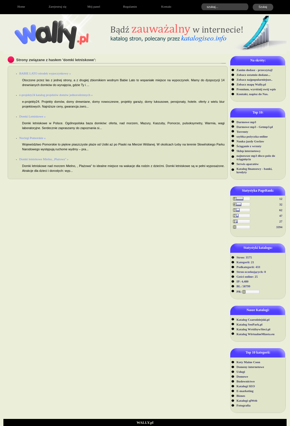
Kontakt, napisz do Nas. (252, 94)
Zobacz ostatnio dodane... (253, 74)
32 (280, 204)
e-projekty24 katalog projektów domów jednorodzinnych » (56, 95)
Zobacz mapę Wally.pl (251, 84)
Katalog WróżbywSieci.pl (253, 329)
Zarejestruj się (58, 6)
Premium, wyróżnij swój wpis (256, 89)
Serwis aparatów (247, 164)
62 (280, 210)
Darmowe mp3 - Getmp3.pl (254, 127)
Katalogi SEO (245, 386)
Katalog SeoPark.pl (249, 324)
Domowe (242, 376)
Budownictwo (245, 381)
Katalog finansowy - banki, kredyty (254, 170)
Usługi (240, 371)
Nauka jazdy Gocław (250, 141)
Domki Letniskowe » (32, 116)
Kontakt (166, 6)
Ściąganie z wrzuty (248, 146)
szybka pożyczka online (252, 136)
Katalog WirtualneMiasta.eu (255, 334)
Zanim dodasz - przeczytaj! (254, 70)
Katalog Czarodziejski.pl (253, 319)
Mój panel (94, 6)
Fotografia (243, 405)
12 (280, 198)
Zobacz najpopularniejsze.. (254, 79)
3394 (279, 227)
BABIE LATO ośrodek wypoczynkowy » (45, 73)
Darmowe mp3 (246, 122)
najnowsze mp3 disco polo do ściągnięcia (255, 157)
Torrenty (242, 131)
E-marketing (244, 391)
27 (280, 221)
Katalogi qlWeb (246, 400)
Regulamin (130, 6)
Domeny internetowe (250, 367)
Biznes (240, 395)
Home (21, 6)
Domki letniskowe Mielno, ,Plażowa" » (44, 159)
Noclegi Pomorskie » (32, 138)
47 (280, 215)
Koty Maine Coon (248, 362)
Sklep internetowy (248, 151)
